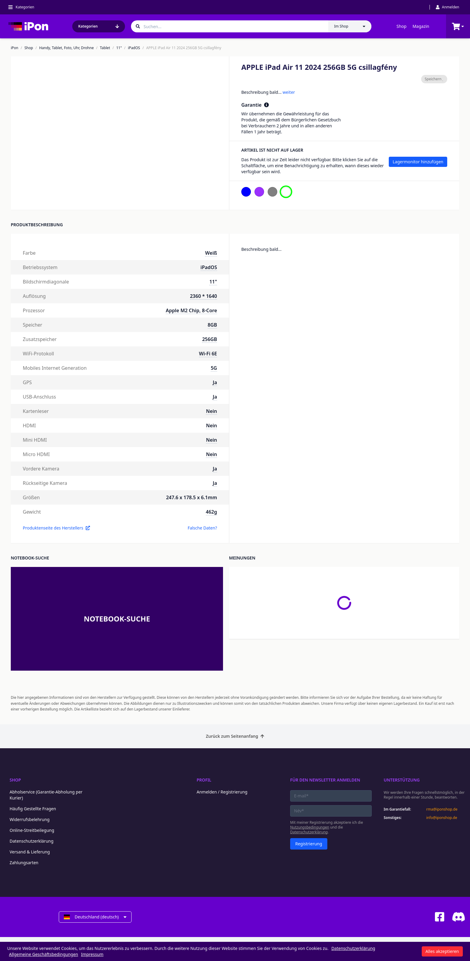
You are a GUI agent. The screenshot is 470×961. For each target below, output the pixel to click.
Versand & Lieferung (30, 852)
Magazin (420, 26)
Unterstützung (402, 780)
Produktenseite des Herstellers (56, 528)
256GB (209, 339)
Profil (204, 780)
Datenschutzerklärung (31, 841)
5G (214, 368)
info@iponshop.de (441, 817)
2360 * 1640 (203, 296)
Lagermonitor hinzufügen (418, 162)
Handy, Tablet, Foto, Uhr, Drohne (66, 48)
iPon (14, 48)
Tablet (105, 48)
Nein (211, 411)
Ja (215, 382)
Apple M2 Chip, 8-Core (191, 310)
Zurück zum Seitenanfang (235, 736)
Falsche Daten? (202, 528)
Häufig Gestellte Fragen (33, 808)
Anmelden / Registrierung (222, 792)
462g (211, 512)
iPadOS (134, 48)
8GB (212, 325)
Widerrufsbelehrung (29, 819)
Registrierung (308, 844)
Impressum (92, 954)
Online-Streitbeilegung (32, 830)
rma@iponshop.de (441, 809)
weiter (289, 92)
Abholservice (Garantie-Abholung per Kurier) (46, 795)
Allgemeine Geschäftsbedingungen (43, 954)
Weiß (211, 253)
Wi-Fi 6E (208, 353)
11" (119, 48)
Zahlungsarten (24, 862)
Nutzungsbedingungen (309, 827)
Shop (401, 26)
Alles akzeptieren (442, 951)
